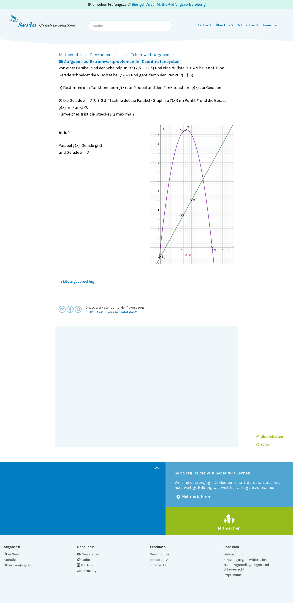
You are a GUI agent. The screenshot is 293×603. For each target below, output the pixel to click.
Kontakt (10, 559)
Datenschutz (233, 554)
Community (86, 570)
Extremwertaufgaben (149, 54)
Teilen (263, 444)
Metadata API (160, 559)
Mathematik (70, 54)
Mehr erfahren (193, 496)
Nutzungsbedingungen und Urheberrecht (246, 567)
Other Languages (17, 565)
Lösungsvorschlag (77, 281)
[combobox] (130, 25)
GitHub (85, 565)
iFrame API (159, 565)
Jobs (83, 559)
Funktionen (100, 54)
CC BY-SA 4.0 (94, 312)
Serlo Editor (159, 554)
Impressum (232, 575)
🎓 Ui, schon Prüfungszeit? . (146, 4)
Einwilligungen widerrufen (245, 559)
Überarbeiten (269, 436)
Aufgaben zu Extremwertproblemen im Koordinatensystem (120, 61)
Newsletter (88, 554)
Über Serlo (12, 554)
